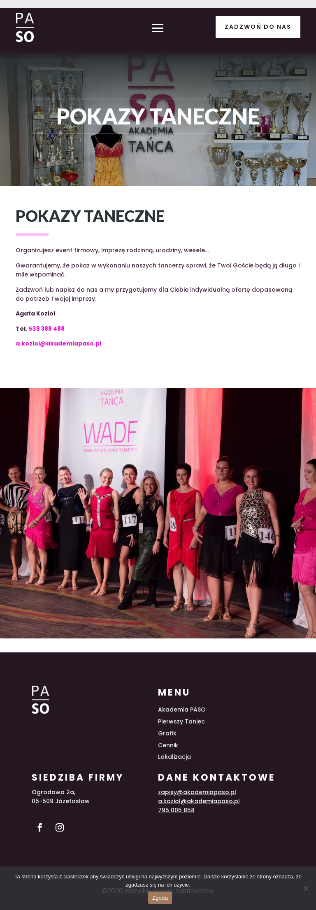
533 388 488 (46, 329)
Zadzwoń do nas (258, 27)
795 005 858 (176, 810)
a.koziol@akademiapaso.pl (58, 343)
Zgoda (160, 898)
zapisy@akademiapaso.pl (197, 792)
